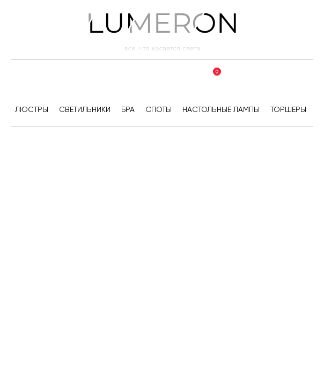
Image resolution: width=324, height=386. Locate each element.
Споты (158, 109)
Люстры (31, 109)
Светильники (85, 109)
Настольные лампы (221, 109)
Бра (128, 109)
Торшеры (288, 109)
